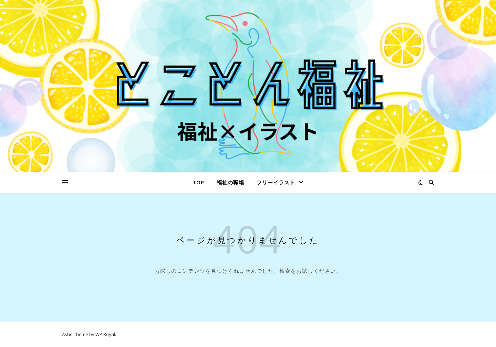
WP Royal (105, 334)
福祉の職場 (230, 182)
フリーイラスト (276, 182)
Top (198, 182)
